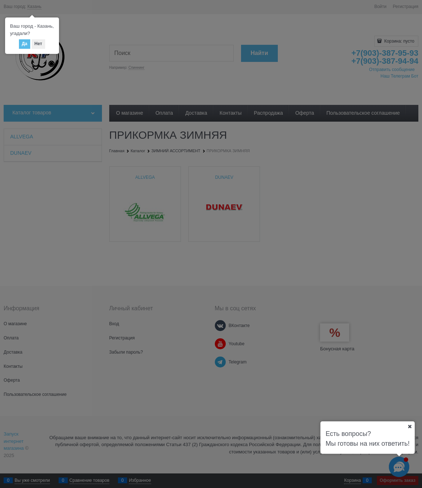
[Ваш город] (409, 426)
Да (24, 43)
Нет (38, 43)
